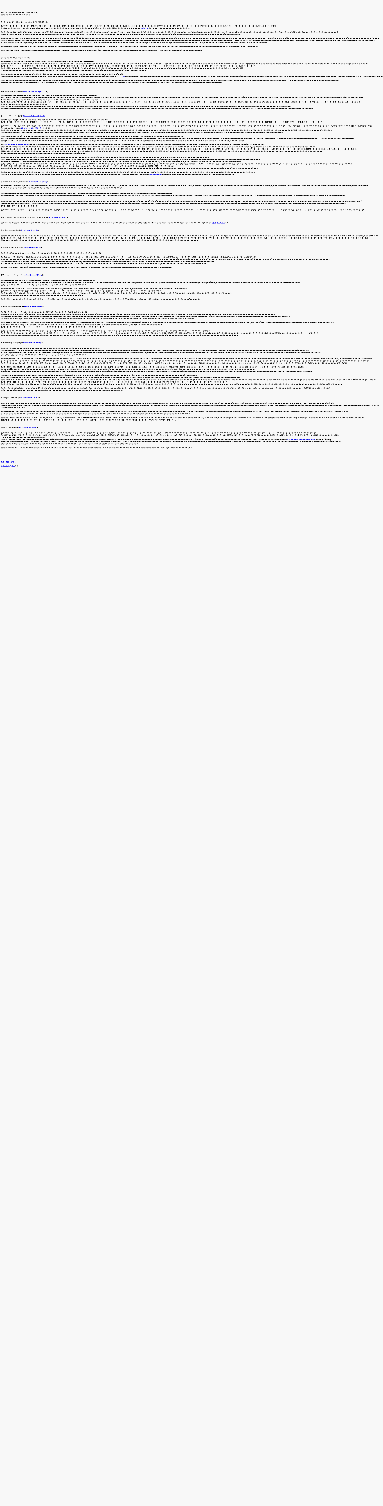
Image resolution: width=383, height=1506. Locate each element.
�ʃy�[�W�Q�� (218, 223)
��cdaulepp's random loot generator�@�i (15, 182)
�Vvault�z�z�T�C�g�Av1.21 (34, 91)
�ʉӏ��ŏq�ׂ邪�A (155, 174)
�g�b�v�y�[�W (8, 466)
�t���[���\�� (8, 462)
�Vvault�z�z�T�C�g (38, 182)
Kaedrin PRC (145, 28)
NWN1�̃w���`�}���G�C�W (16, 144)
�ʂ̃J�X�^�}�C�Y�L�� (31, 128)
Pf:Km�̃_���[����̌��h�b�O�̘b (301, 439)
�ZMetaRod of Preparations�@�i (12, 247)
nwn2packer (121, 76)
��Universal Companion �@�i (12, 116)
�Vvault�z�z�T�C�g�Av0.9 (34, 116)
